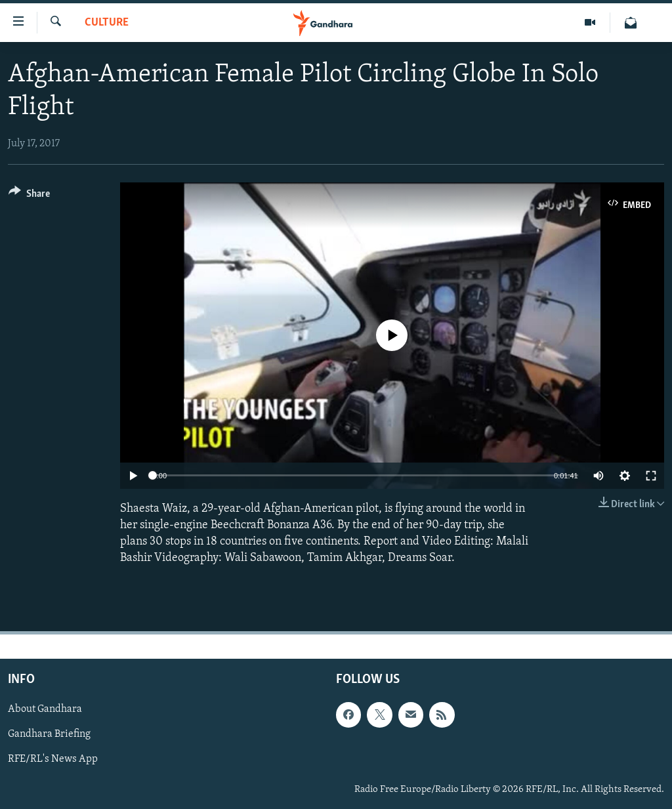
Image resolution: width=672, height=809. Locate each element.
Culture (107, 22)
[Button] (29, 195)
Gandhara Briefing (49, 735)
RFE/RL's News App (53, 760)
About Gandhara (45, 710)
